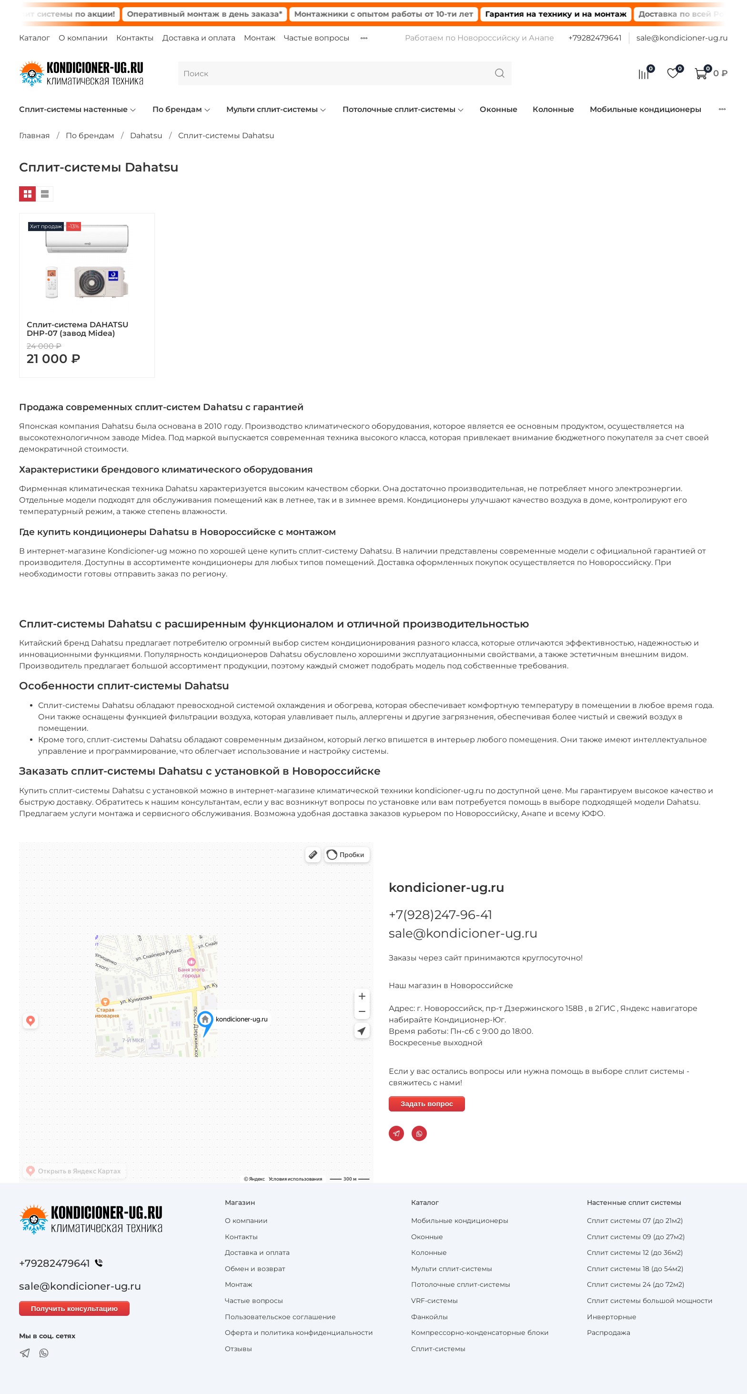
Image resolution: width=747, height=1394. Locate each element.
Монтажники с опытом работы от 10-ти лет (405, 14)
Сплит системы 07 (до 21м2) (635, 1220)
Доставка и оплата (198, 37)
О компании (83, 37)
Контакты (135, 37)
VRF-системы (434, 1300)
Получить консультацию (74, 1308)
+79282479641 (595, 37)
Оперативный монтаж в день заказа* (225, 14)
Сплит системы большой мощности (650, 1300)
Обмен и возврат (255, 1268)
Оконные (498, 109)
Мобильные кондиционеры (645, 109)
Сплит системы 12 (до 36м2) (635, 1252)
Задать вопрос (427, 1104)
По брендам (181, 109)
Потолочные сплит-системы (403, 109)
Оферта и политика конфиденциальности (299, 1332)
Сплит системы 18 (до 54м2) (635, 1268)
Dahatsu (146, 135)
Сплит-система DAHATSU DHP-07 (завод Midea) (78, 329)
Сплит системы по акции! (83, 14)
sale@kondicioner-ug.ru (682, 37)
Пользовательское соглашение (280, 1317)
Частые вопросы (317, 37)
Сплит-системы (438, 1348)
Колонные (553, 109)
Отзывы (238, 1348)
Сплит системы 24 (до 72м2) (636, 1284)
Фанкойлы (429, 1317)
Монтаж (259, 37)
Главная (34, 135)
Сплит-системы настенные (78, 109)
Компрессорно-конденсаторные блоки (480, 1332)
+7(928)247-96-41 (440, 914)
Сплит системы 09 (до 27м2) (636, 1236)
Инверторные (611, 1317)
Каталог (34, 37)
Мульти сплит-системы (276, 109)
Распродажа (608, 1332)
